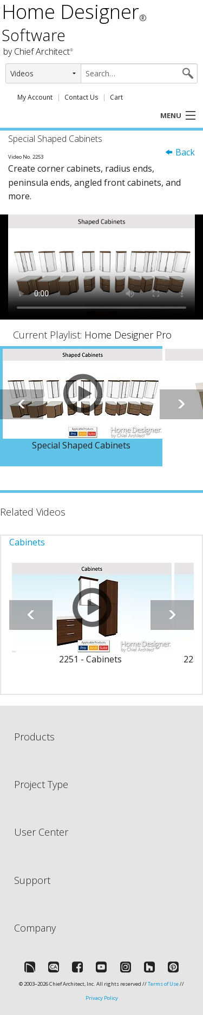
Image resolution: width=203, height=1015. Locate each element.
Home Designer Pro (128, 334)
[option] (81, 406)
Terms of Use (163, 983)
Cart (116, 97)
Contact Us (81, 97)
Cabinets (27, 542)
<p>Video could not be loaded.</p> (101, 267)
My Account (35, 97)
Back (180, 152)
